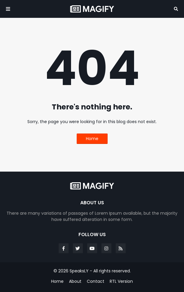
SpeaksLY (79, 271)
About (75, 281)
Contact (95, 281)
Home (92, 139)
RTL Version (121, 281)
